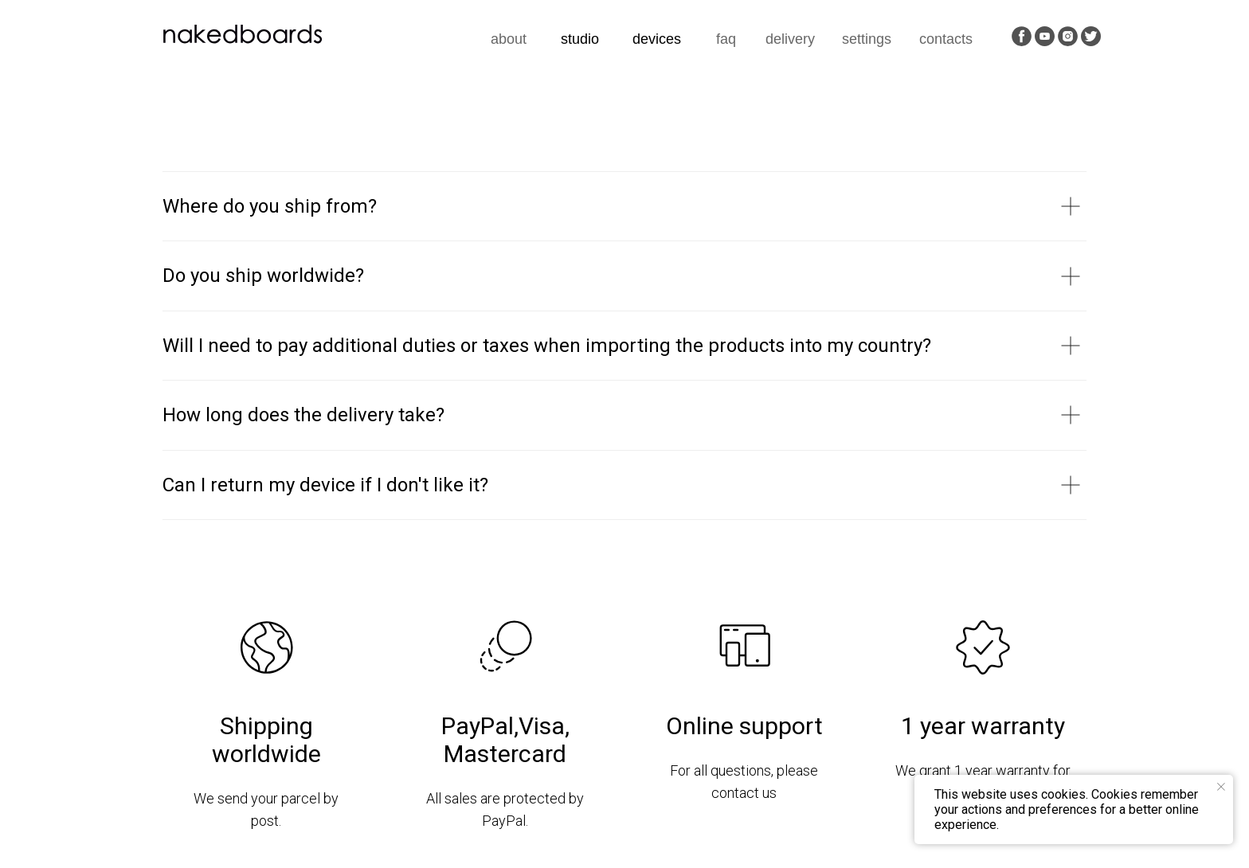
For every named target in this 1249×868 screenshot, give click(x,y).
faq (726, 39)
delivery (790, 39)
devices (656, 39)
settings (866, 39)
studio (580, 39)
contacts (946, 39)
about (509, 39)
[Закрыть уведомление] (1221, 787)
